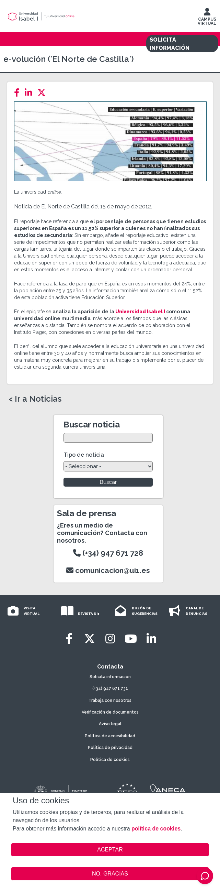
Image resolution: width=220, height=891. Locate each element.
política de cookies (156, 829)
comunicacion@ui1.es (108, 570)
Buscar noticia (91, 425)
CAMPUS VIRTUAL (207, 18)
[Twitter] (43, 92)
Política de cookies (110, 759)
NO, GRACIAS (110, 874)
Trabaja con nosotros (110, 700)
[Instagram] (110, 638)
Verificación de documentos (110, 712)
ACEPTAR (110, 850)
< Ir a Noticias (35, 399)
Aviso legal (110, 723)
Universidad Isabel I (140, 311)
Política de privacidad (110, 747)
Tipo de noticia (83, 455)
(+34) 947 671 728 (108, 552)
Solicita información (110, 676)
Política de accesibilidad (110, 736)
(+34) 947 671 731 (110, 688)
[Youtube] (131, 638)
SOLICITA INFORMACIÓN (169, 43)
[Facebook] (18, 92)
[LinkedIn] (30, 92)
